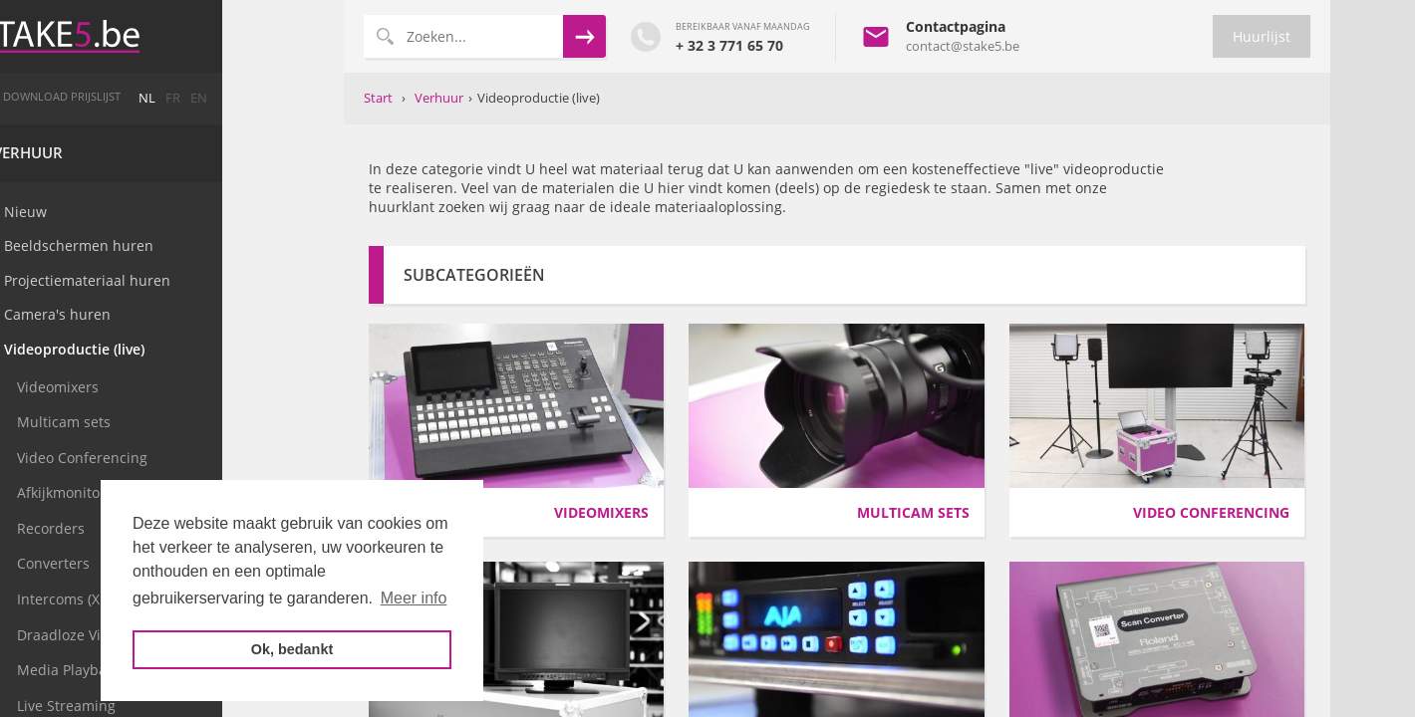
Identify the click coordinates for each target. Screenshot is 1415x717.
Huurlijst (1261, 36)
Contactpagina (955, 26)
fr (294, 98)
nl (268, 98)
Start (378, 98)
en (320, 98)
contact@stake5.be (962, 46)
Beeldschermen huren (200, 245)
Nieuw (147, 211)
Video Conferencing (204, 457)
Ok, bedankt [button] (292, 649)
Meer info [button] (414, 598)
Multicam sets (185, 421)
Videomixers (179, 386)
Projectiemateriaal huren (209, 280)
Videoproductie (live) (196, 349)
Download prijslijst (183, 97)
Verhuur (149, 152)
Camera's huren (179, 314)
